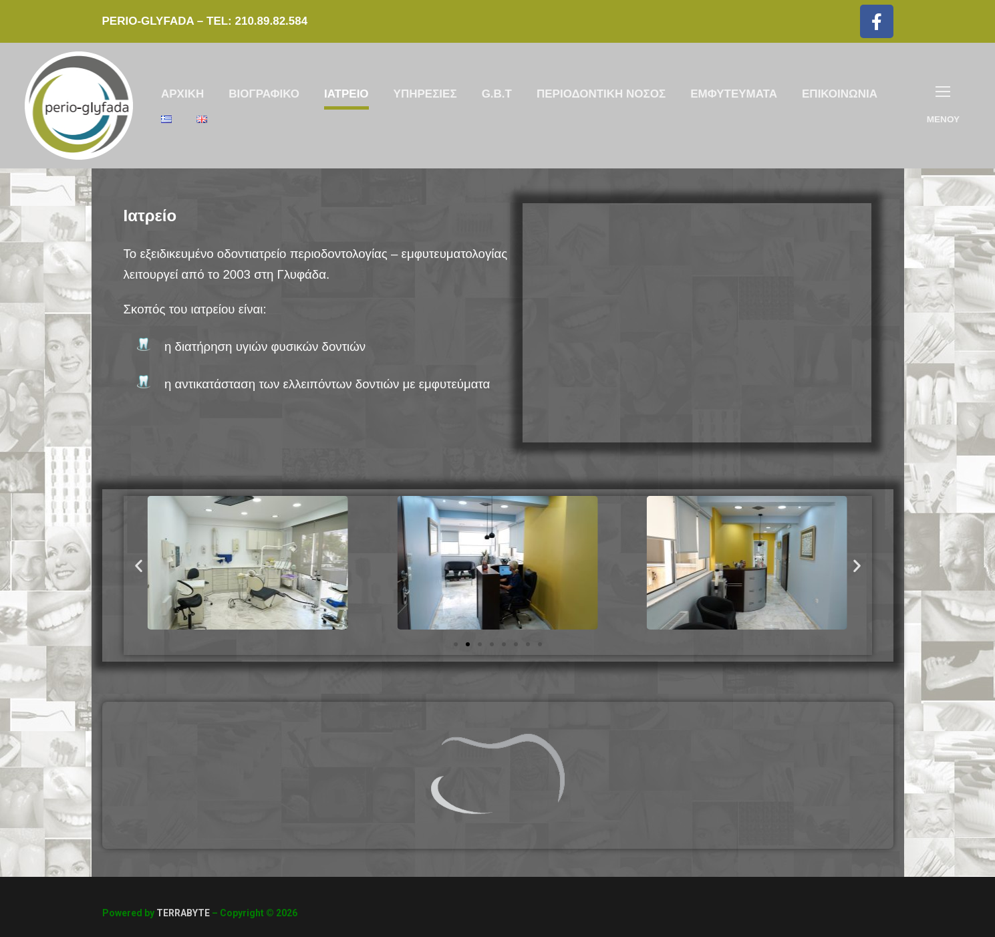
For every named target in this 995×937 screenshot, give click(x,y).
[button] (138, 565)
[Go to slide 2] (468, 644)
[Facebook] (876, 21)
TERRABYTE (183, 913)
